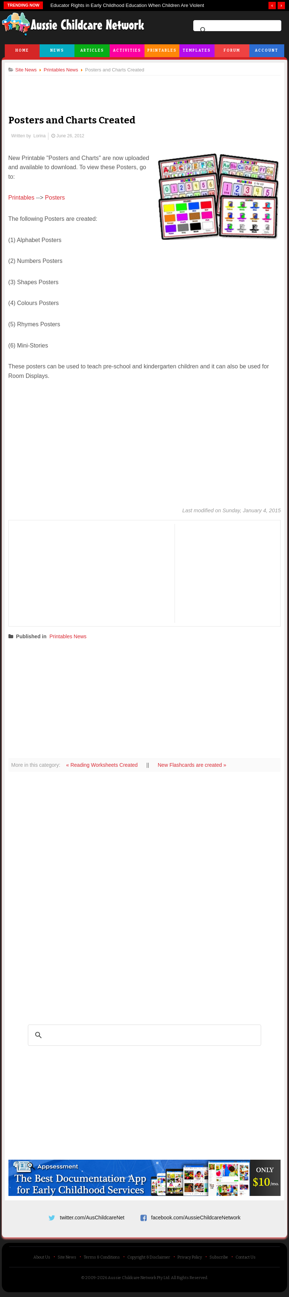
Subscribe (218, 1259)
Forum (232, 50)
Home (22, 50)
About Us (41, 1259)
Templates (197, 50)
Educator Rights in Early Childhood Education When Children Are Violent (127, 5)
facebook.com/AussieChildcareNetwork (196, 1217)
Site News (67, 1259)
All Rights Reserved (189, 1279)
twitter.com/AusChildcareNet (92, 1217)
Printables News (70, 637)
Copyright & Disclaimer (148, 1259)
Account (266, 50)
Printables (162, 50)
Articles (92, 50)
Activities (127, 50)
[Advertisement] (144, 89)
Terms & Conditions (102, 1259)
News (57, 50)
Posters (57, 198)
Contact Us (245, 1259)
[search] (236, 30)
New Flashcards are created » (194, 765)
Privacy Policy (190, 1259)
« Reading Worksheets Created (105, 765)
